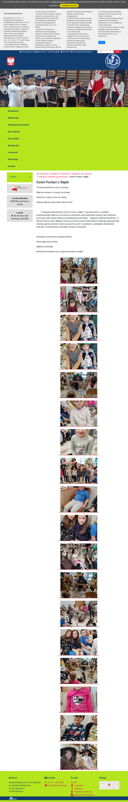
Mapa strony (40, 52)
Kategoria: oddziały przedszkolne (52, 177)
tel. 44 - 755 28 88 (54, 782)
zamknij (101, 42)
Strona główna (26, 52)
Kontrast (65, 52)
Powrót (13, 177)
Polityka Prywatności (81, 791)
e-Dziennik (77, 785)
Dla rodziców (14, 132)
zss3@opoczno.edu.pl (56, 785)
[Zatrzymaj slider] (64, 104)
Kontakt (11, 166)
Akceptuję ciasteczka (69, 5)
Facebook (77, 788)
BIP (74, 782)
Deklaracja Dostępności (82, 794)
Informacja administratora (81, 52)
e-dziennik (13, 152)
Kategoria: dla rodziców (82, 174)
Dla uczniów (13, 138)
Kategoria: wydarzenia (60, 174)
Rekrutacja (13, 159)
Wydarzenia (13, 118)
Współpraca (13, 145)
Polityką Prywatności (58, 2)
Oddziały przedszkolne (18, 125)
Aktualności (13, 111)
